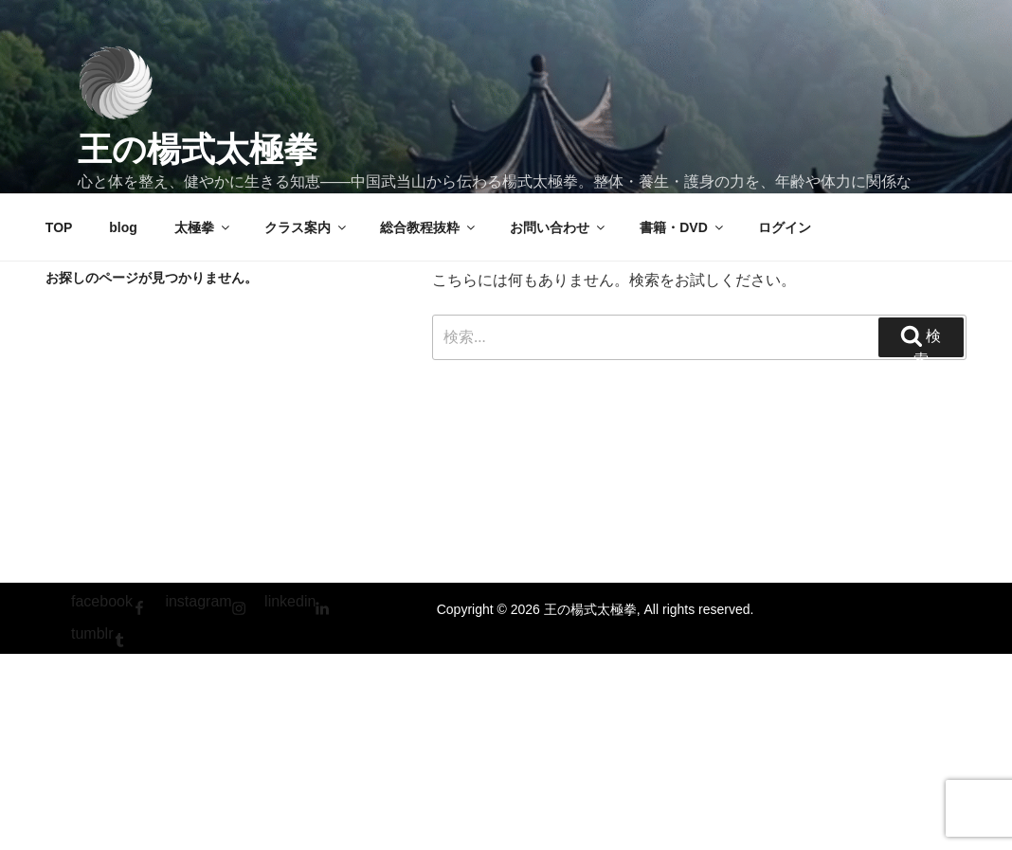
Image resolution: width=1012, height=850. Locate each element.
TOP (59, 227)
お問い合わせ (558, 227)
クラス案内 (306, 227)
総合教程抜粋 (429, 227)
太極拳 (203, 227)
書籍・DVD (683, 227)
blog (123, 227)
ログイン (784, 227)
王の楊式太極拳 (197, 149)
